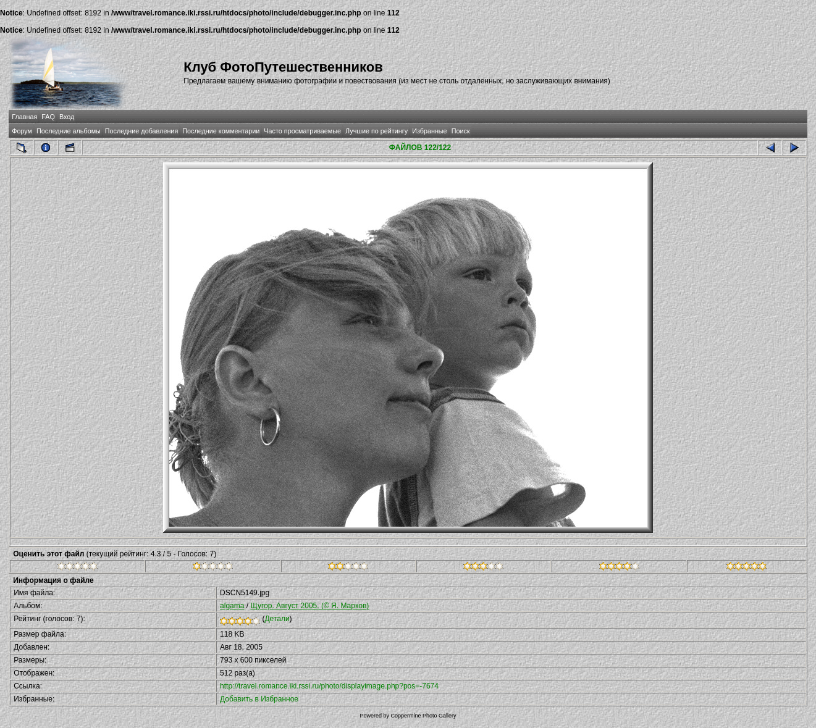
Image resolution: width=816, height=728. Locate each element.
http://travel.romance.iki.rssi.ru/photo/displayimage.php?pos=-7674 (329, 686)
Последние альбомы (68, 131)
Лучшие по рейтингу (376, 131)
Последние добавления (141, 131)
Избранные (429, 131)
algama (232, 605)
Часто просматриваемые (302, 131)
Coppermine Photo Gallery (423, 716)
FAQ (48, 116)
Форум (22, 131)
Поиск (461, 131)
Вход (66, 116)
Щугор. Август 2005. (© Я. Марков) (309, 605)
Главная (24, 116)
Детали (276, 618)
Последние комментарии (220, 131)
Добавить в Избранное (259, 699)
